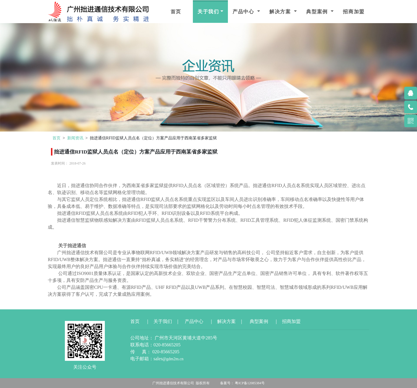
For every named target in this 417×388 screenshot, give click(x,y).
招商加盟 (354, 11)
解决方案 (281, 11)
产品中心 (244, 11)
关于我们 (208, 11)
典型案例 (318, 11)
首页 (176, 11)
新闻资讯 (75, 138)
